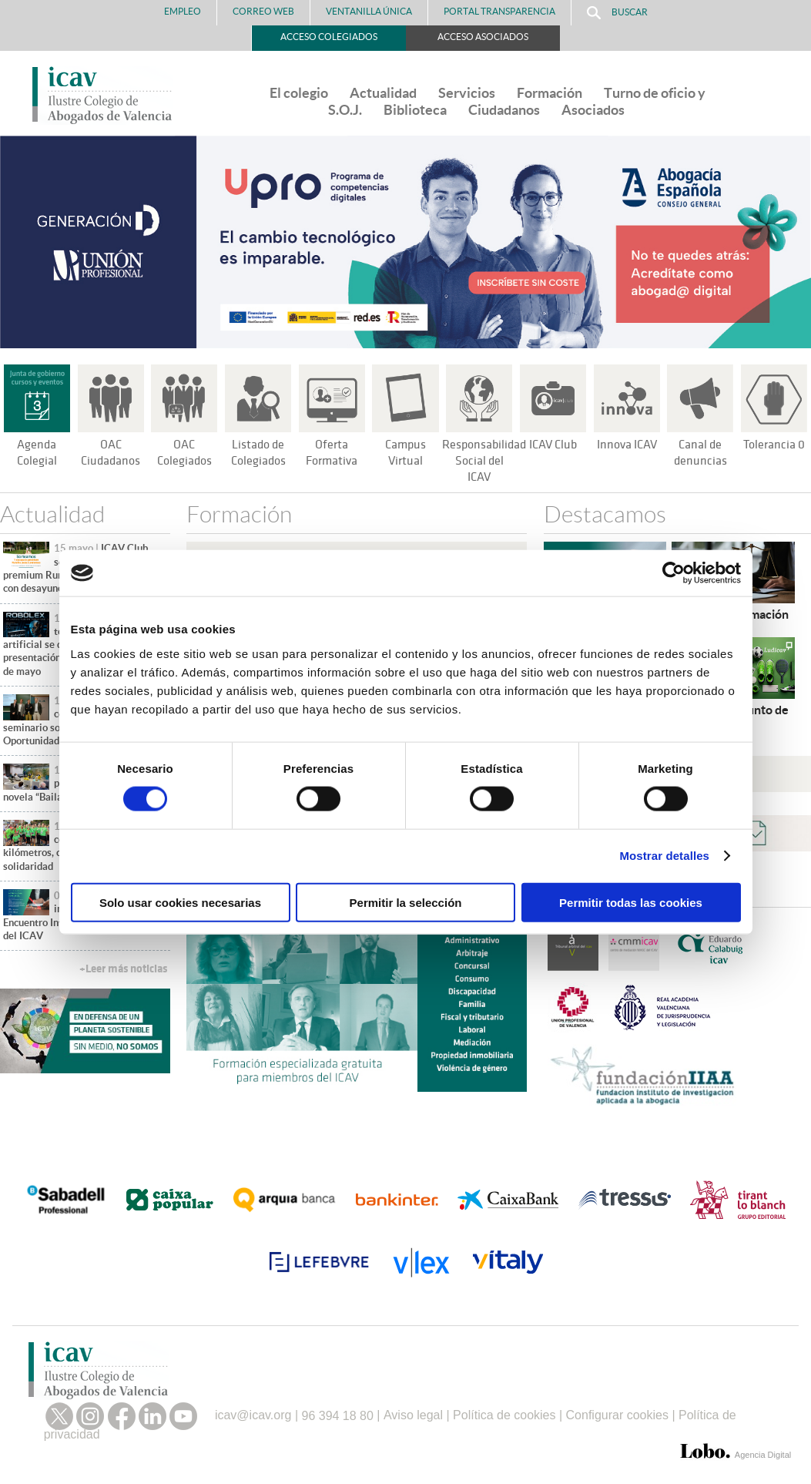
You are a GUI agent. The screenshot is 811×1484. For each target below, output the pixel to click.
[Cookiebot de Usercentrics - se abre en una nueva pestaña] (673, 573)
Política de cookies (504, 1415)
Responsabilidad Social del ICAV (486, 461)
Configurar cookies (617, 1415)
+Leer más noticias (123, 968)
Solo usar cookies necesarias (180, 901)
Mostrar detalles (664, 855)
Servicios (466, 93)
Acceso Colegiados (328, 37)
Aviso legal (413, 1415)
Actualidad (383, 93)
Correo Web (263, 11)
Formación (549, 93)
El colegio (299, 93)
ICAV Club (552, 445)
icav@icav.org (253, 1415)
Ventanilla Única (369, 11)
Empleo (182, 11)
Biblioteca (415, 110)
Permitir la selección (406, 901)
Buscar (617, 12)
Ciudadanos (504, 110)
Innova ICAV (627, 445)
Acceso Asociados (482, 37)
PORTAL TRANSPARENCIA (499, 11)
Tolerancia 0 (774, 445)
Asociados (593, 110)
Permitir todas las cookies (630, 901)
